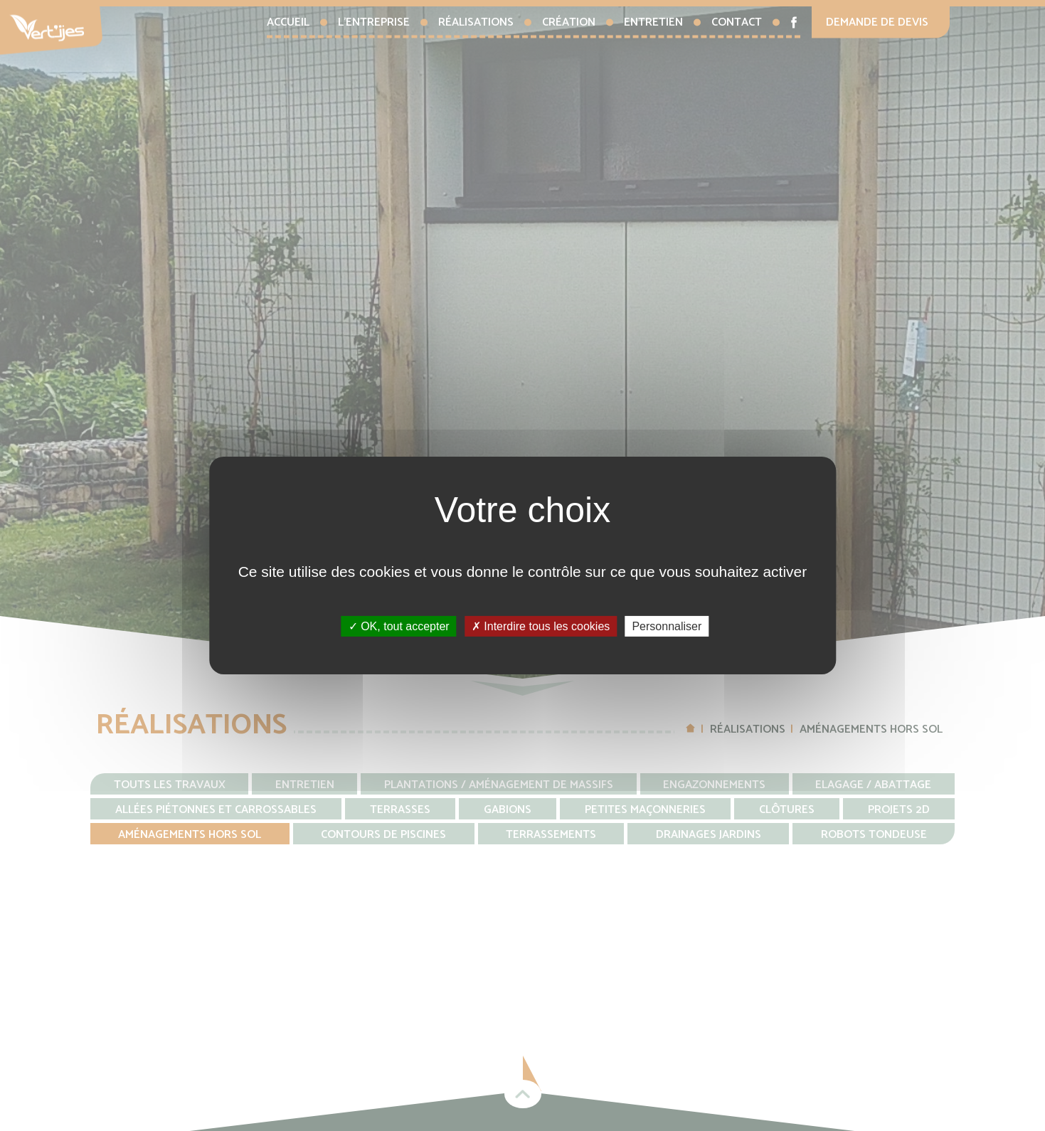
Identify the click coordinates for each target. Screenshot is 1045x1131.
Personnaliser (666, 626)
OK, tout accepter (399, 626)
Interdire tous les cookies (541, 626)
